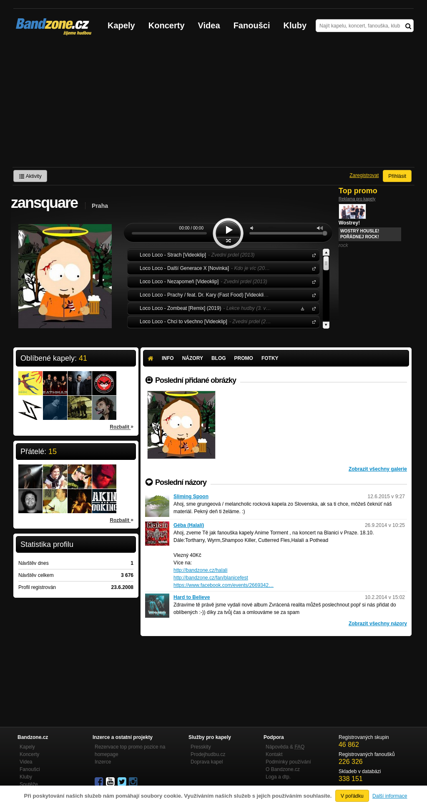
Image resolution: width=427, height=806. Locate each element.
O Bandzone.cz (283, 769)
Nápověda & (285, 747)
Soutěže (29, 784)
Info (168, 358)
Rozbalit (121, 426)
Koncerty (166, 25)
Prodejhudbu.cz (208, 754)
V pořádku (352, 796)
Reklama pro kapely (357, 199)
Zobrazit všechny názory (378, 623)
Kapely (121, 25)
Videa (209, 25)
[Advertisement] (213, 104)
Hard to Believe (191, 597)
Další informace (389, 796)
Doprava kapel (207, 762)
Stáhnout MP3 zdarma (301, 308)
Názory (192, 358)
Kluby (295, 25)
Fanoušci (252, 25)
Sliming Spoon (190, 496)
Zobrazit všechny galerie (378, 469)
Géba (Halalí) (188, 525)
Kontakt (274, 754)
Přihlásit (397, 176)
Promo (243, 358)
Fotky (270, 358)
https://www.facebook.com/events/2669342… (223, 585)
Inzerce (103, 762)
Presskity (201, 747)
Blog (218, 358)
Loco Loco (312, 255)
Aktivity (30, 176)
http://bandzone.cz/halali (200, 570)
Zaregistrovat (364, 175)
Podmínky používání (288, 762)
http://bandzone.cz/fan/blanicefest (210, 578)
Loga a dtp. (278, 777)
